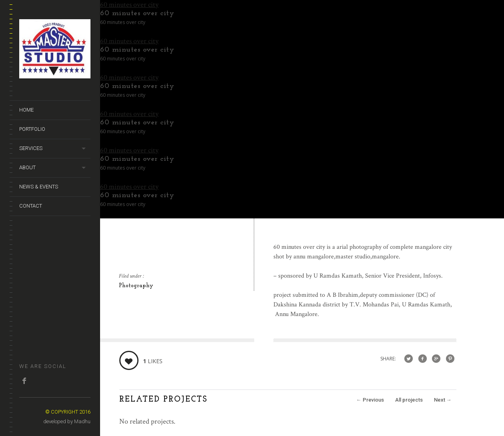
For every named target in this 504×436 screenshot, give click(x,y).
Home (26, 110)
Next (443, 400)
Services (30, 148)
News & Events (38, 187)
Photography (136, 286)
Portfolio (32, 129)
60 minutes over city (129, 4)
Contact (30, 206)
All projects (409, 400)
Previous (370, 400)
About (27, 167)
